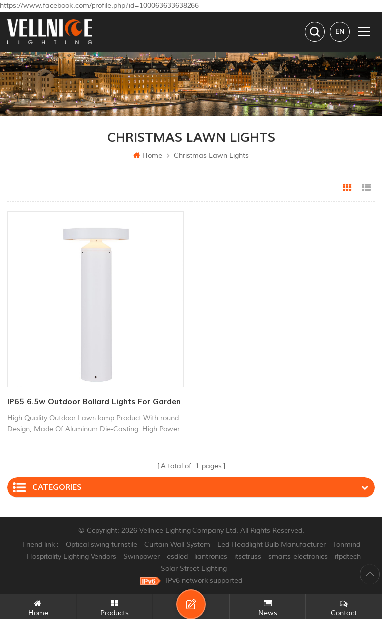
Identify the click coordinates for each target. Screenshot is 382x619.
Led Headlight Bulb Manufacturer (271, 544)
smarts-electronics (298, 556)
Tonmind (346, 544)
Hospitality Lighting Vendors (71, 556)
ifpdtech (348, 556)
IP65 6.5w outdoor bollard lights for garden (94, 402)
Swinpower (141, 556)
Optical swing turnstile (101, 544)
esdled (177, 556)
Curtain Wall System (177, 544)
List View (366, 187)
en (340, 31)
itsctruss (247, 556)
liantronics (210, 556)
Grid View (347, 187)
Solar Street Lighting (194, 568)
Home (147, 155)
